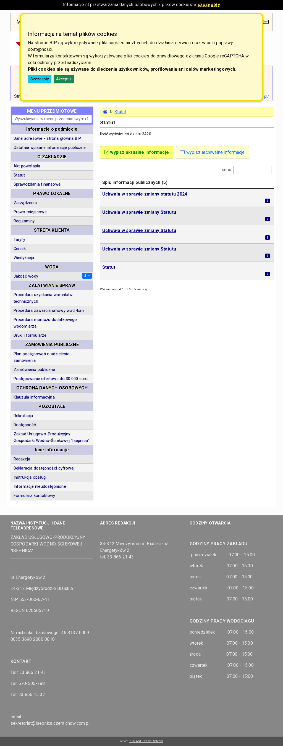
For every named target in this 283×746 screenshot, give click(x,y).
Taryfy (19, 239)
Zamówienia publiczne (34, 369)
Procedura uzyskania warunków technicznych (43, 298)
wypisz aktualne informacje (136, 152)
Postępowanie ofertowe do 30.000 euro (51, 378)
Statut (108, 267)
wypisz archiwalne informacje (212, 152)
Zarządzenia (25, 202)
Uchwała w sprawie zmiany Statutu (139, 212)
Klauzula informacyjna (34, 397)
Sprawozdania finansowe (37, 184)
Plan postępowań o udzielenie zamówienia (41, 357)
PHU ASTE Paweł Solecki (146, 741)
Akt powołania (27, 166)
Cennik (20, 248)
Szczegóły (39, 79)
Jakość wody (26, 276)
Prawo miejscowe (30, 211)
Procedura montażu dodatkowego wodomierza (45, 323)
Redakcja (22, 459)
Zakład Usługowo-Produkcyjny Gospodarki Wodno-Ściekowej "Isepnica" (52, 437)
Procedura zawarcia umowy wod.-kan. (49, 310)
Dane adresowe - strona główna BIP (47, 138)
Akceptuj (64, 79)
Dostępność (25, 424)
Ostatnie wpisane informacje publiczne (50, 147)
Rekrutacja (23, 415)
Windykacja (24, 257)
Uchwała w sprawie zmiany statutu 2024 (144, 194)
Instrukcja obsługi (30, 477)
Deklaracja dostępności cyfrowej (44, 468)
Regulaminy (24, 220)
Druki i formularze (30, 335)
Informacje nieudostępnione (40, 486)
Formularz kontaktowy (34, 495)
